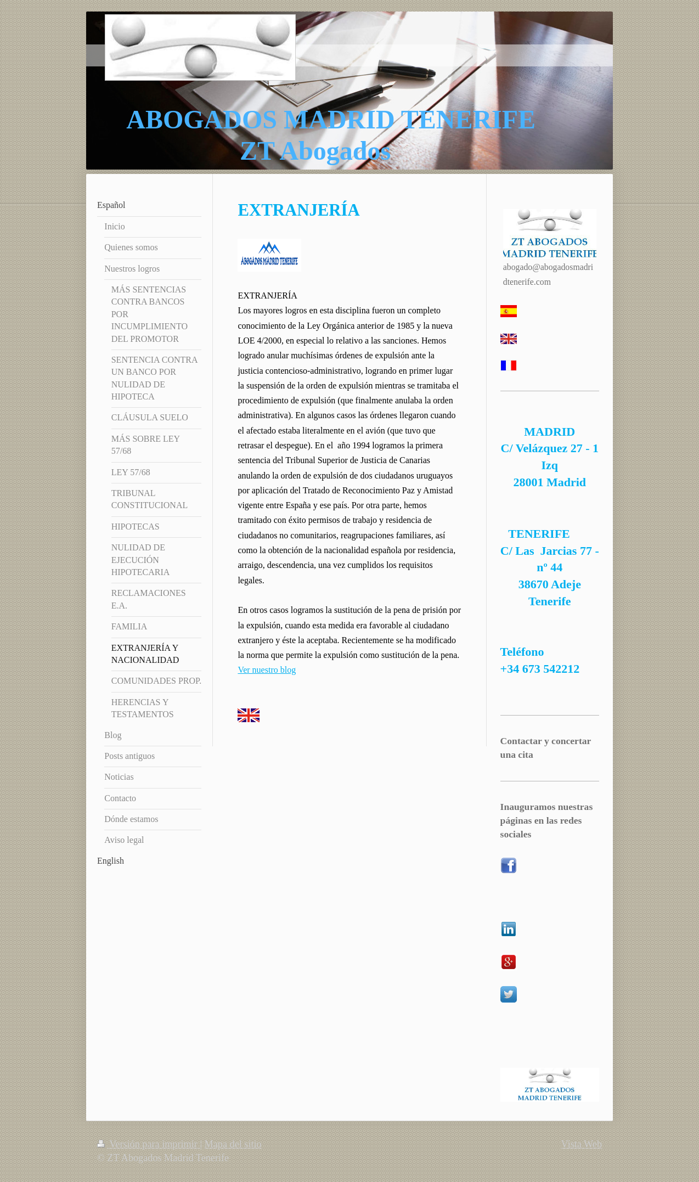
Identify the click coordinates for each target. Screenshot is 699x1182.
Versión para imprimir (148, 1144)
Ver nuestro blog (267, 669)
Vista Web (581, 1144)
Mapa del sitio (233, 1144)
